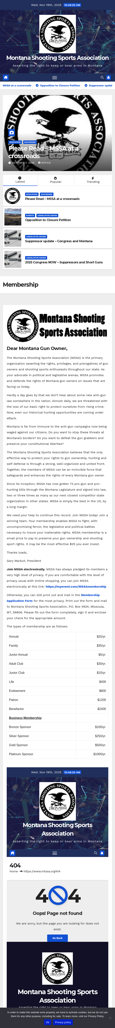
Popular (55, 180)
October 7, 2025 (24, 162)
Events (30, 215)
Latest (20, 179)
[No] (110, 1018)
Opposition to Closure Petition (48, 220)
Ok (47, 1022)
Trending (93, 180)
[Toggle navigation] (54, 77)
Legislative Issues (47, 215)
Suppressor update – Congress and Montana (58, 241)
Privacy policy (63, 1022)
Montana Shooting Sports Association (57, 57)
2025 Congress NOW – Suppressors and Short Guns (64, 262)
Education (15, 142)
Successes (30, 142)
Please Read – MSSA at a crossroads (43, 152)
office (44, 162)
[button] (102, 77)
